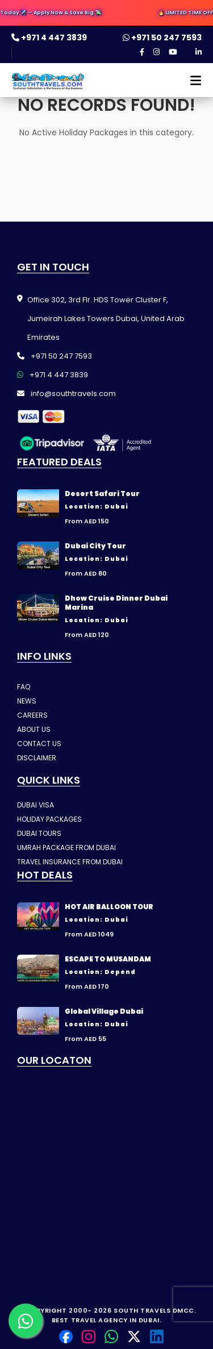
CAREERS (32, 715)
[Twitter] (134, 1336)
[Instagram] (156, 52)
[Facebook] (142, 52)
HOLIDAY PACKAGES (49, 819)
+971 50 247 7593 (162, 37)
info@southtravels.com (66, 393)
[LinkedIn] (198, 52)
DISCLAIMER (36, 758)
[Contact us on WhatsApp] (26, 1321)
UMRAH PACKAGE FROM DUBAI (66, 847)
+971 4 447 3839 (49, 37)
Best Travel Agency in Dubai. (106, 1320)
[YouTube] (173, 52)
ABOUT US (34, 729)
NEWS (26, 701)
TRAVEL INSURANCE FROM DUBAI (70, 862)
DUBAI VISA (35, 805)
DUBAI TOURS (39, 833)
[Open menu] (191, 83)
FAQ (23, 687)
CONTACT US (39, 743)
